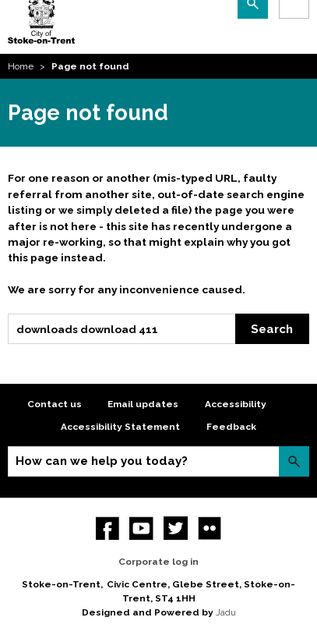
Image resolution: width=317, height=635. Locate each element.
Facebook (108, 528)
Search (272, 329)
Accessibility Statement (120, 426)
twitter (176, 528)
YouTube (141, 528)
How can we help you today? (102, 461)
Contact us (54, 404)
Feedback (231, 426)
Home (20, 66)
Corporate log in (158, 561)
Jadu (226, 612)
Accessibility (235, 404)
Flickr (210, 528)
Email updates (142, 404)
